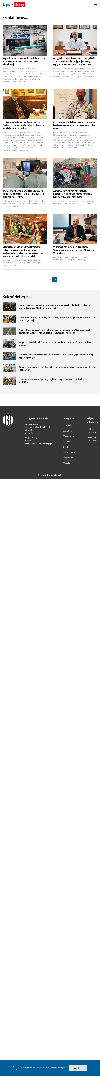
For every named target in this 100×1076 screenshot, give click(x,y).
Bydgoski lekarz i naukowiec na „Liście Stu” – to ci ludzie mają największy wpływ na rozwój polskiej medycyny (74, 61)
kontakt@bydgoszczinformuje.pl (38, 443)
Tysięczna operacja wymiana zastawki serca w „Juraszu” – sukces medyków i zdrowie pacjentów (23, 194)
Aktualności (68, 425)
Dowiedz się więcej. (58, 1068)
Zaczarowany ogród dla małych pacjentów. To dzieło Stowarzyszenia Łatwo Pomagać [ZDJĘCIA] (73, 194)
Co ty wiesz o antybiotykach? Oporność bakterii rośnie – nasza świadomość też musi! (74, 125)
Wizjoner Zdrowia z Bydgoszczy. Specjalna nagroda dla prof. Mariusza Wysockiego (73, 250)
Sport (65, 447)
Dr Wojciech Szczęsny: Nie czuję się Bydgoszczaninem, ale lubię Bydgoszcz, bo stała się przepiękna (24, 125)
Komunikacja (68, 436)
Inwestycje (67, 431)
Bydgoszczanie (69, 452)
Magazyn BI (68, 458)
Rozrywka (67, 441)
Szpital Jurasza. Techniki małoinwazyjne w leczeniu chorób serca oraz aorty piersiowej (24, 61)
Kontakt (66, 463)
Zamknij (76, 1068)
